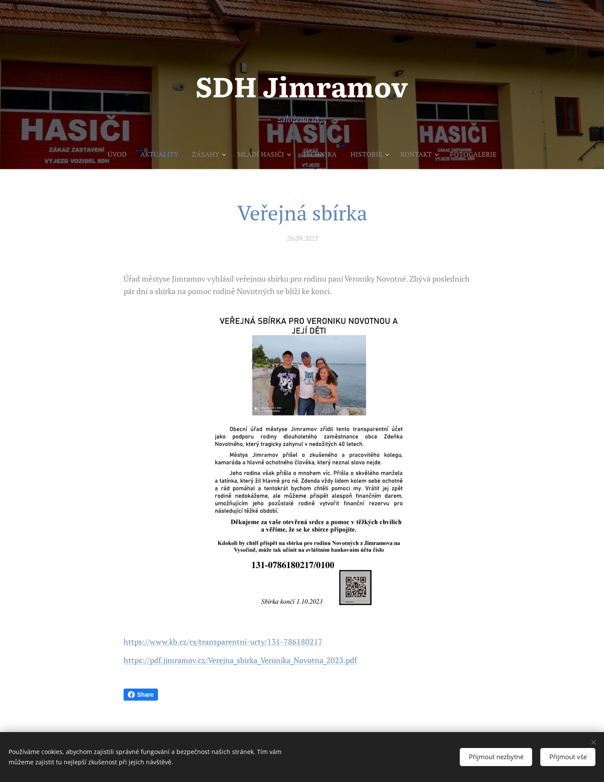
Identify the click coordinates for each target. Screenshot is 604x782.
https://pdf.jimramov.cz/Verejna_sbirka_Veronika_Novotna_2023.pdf (240, 660)
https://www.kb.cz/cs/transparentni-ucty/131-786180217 (223, 641)
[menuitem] (110, 154)
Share (141, 694)
